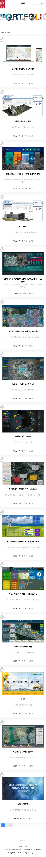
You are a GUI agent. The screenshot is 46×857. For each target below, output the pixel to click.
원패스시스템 (23, 804)
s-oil (23, 699)
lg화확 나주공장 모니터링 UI (22, 384)
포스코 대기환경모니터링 (23, 646)
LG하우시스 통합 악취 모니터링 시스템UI (23, 331)
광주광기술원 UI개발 (23, 121)
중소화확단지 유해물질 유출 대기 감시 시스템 (23, 174)
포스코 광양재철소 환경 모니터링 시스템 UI (23, 541)
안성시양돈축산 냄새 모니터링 (23, 69)
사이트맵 (22, 840)
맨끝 (11, 825)
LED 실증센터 (23, 226)
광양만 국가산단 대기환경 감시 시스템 (23, 489)
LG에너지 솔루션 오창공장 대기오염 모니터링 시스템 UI (23, 280)
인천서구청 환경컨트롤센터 (23, 751)
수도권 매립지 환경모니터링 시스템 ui (23, 594)
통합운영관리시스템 (23, 436)
